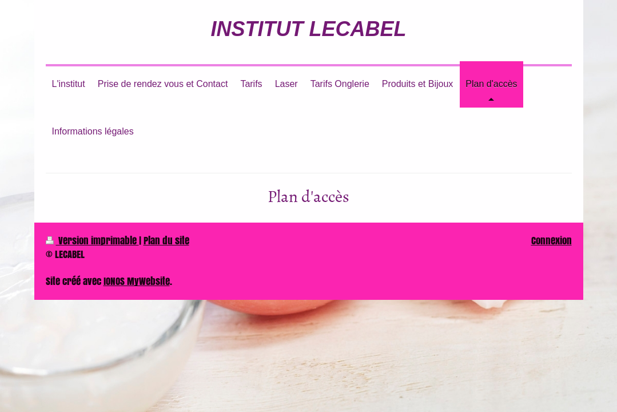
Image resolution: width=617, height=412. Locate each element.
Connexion (551, 240)
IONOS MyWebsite (137, 281)
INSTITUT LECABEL (309, 29)
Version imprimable (92, 240)
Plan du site (166, 240)
